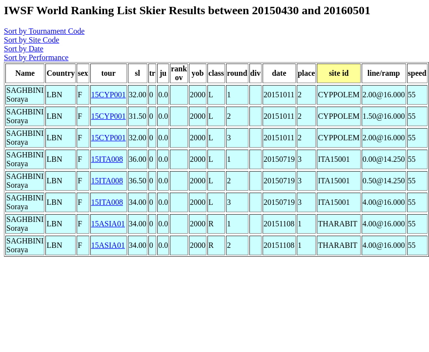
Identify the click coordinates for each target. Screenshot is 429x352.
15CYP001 (108, 94)
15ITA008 (107, 159)
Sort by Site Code (31, 40)
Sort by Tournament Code (44, 31)
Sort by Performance (36, 57)
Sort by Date (23, 48)
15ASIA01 (108, 224)
